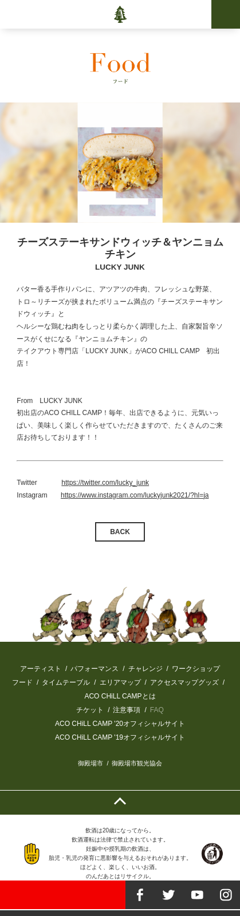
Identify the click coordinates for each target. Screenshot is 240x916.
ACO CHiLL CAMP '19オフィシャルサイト (120, 737)
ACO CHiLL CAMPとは (119, 696)
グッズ (208, 682)
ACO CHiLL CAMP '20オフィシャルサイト (120, 724)
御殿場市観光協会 (137, 763)
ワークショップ (196, 669)
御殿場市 (90, 763)
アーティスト (40, 669)
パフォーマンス (94, 669)
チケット (90, 710)
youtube (197, 895)
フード (22, 682)
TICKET (62, 895)
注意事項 (126, 710)
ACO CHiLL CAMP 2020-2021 (120, 14)
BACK (120, 532)
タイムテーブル (66, 682)
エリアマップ (120, 682)
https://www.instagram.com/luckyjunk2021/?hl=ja (134, 495)
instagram (225, 895)
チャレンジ (145, 669)
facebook (139, 895)
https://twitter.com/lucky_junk (105, 483)
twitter (168, 895)
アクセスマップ (174, 682)
